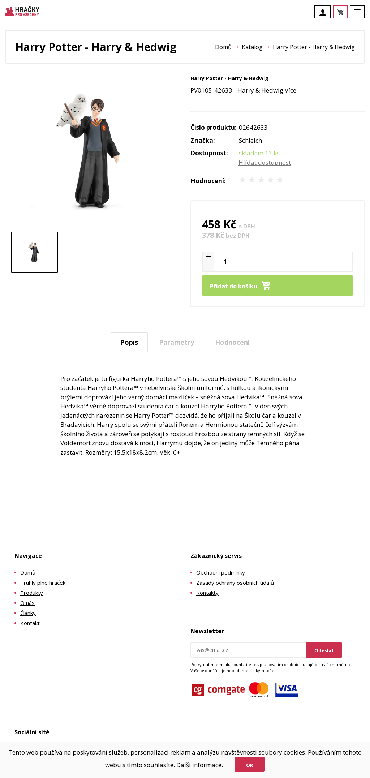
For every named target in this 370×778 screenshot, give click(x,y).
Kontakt (30, 623)
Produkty (31, 592)
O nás (27, 602)
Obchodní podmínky (220, 572)
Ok (249, 765)
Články (28, 612)
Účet (324, 12)
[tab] (129, 342)
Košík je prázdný (347, 12)
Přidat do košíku (233, 286)
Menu (361, 15)
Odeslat (324, 650)
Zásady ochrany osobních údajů (235, 582)
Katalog (252, 47)
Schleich (250, 140)
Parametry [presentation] (176, 342)
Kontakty (207, 592)
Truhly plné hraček (42, 582)
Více (290, 90)
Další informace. (199, 765)
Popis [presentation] (129, 342)
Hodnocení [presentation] (232, 342)
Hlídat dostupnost (264, 162)
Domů (223, 47)
